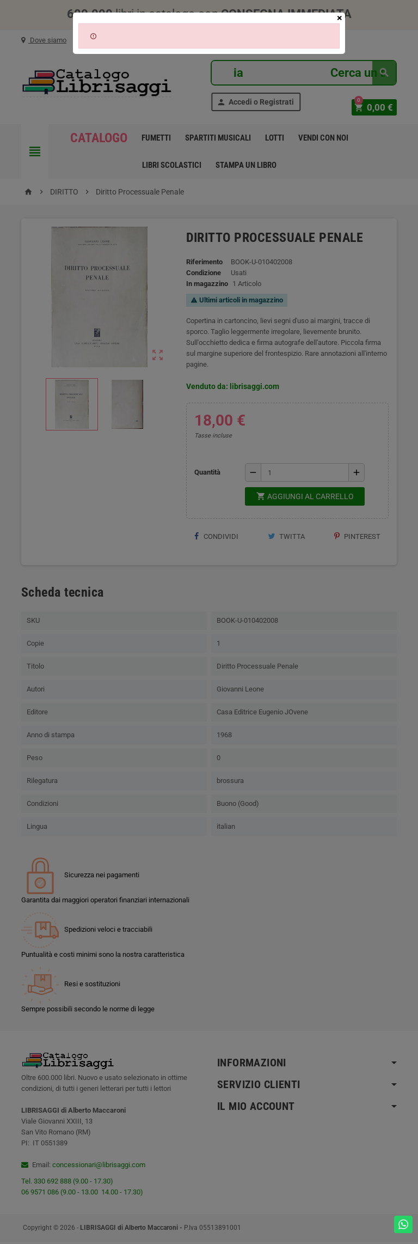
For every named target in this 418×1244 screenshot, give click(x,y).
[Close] (339, 18)
